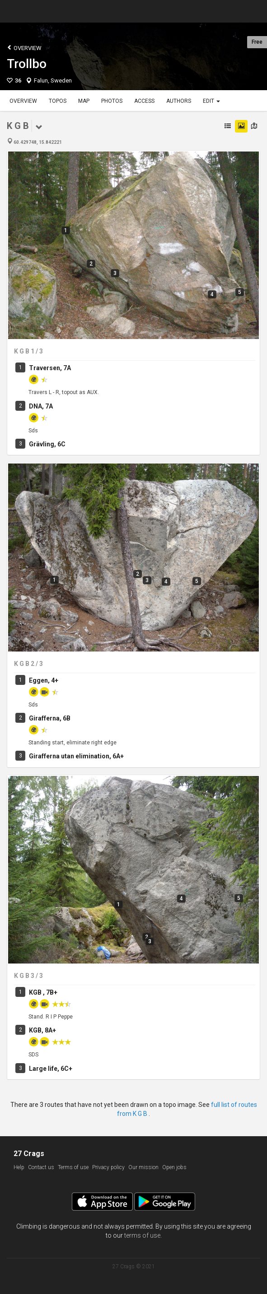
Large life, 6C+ (50, 1068)
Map (83, 101)
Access (144, 101)
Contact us (41, 1167)
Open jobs (174, 1167)
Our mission (143, 1167)
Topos (57, 101)
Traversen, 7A (50, 368)
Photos (111, 101)
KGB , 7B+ (43, 992)
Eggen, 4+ (43, 680)
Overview (24, 47)
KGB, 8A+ (42, 1030)
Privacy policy (108, 1167)
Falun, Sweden (53, 80)
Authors (178, 101)
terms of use (142, 1235)
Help (19, 1167)
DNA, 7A (41, 406)
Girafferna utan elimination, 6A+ (76, 756)
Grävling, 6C (47, 444)
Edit (211, 101)
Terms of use (73, 1167)
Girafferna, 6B (49, 718)
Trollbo (27, 63)
